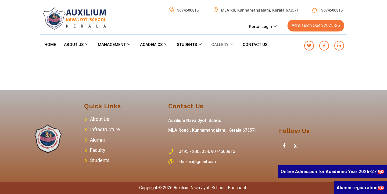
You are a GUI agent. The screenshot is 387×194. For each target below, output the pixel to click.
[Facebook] (284, 146)
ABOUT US (76, 44)
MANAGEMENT (114, 44)
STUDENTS (189, 44)
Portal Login (263, 26)
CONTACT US (255, 44)
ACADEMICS (153, 44)
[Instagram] (296, 146)
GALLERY (222, 44)
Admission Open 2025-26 (316, 25)
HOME (50, 44)
